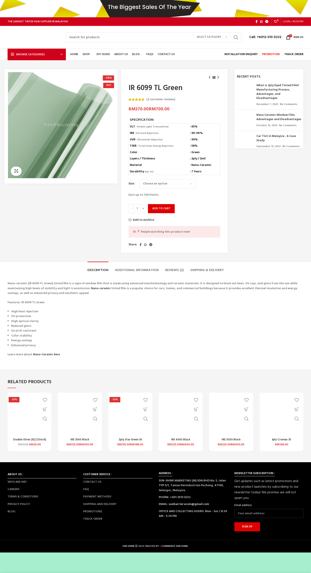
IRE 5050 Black (231, 439)
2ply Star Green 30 (130, 439)
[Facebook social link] (256, 21)
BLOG (11, 511)
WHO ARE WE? (17, 481)
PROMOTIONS (92, 511)
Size (131, 183)
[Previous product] (209, 77)
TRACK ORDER (92, 518)
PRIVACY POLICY (19, 504)
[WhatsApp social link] (261, 21)
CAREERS (13, 489)
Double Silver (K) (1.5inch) (29, 439)
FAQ (86, 489)
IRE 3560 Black (80, 439)
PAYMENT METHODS (97, 496)
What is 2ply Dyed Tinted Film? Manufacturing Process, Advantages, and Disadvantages (277, 92)
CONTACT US (92, 481)
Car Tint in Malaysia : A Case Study (276, 138)
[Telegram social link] (267, 21)
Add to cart (161, 208)
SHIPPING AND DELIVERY (99, 504)
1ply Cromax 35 (281, 439)
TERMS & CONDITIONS (23, 496)
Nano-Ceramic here (46, 354)
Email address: (243, 505)
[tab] (97, 268)
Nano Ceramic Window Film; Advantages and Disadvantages (278, 117)
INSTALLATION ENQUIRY (241, 54)
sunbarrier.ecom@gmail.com (189, 504)
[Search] (154, 37)
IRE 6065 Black (180, 439)
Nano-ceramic (101, 288)
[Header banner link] (155, 8)
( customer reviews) (160, 99)
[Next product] (218, 77)
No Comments (288, 104)
